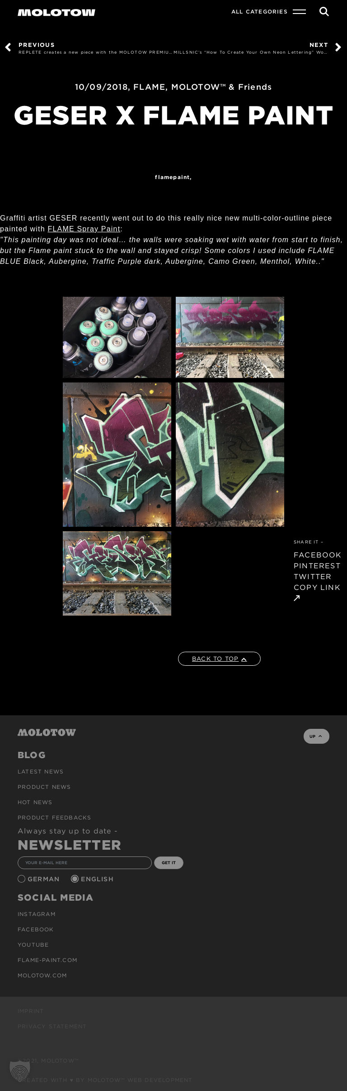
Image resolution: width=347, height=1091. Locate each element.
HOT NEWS (35, 802)
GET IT (169, 862)
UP (315, 736)
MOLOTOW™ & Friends (221, 87)
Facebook (36, 929)
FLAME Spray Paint (83, 229)
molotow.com (42, 975)
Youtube (33, 944)
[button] (20, 1071)
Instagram (37, 914)
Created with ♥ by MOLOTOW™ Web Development (105, 1080)
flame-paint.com (47, 960)
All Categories (259, 11)
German (45, 879)
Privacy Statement (52, 1026)
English (98, 879)
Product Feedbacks (54, 817)
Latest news (41, 771)
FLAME (149, 87)
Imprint (31, 1011)
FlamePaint (172, 177)
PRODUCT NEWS (44, 786)
